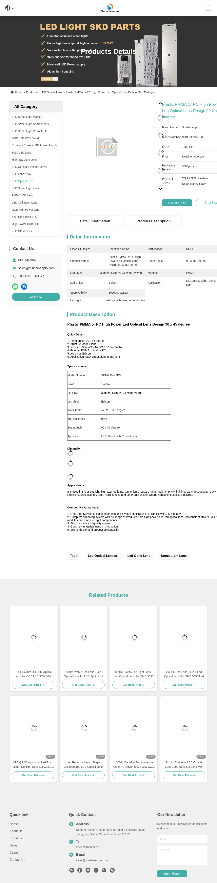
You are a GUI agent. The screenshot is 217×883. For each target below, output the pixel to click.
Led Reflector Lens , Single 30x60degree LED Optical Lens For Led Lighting (83, 765)
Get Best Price (177, 202)
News (13, 845)
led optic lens (139, 555)
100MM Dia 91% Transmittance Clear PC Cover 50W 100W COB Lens (133, 765)
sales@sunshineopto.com (36, 268)
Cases (14, 852)
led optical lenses (102, 555)
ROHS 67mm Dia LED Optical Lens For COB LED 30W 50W (33, 674)
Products (31, 92)
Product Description (154, 221)
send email (172, 873)
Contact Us (17, 859)
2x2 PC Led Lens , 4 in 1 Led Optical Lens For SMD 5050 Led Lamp (184, 674)
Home (18, 92)
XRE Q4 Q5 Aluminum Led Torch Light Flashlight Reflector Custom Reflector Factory (33, 765)
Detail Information (95, 221)
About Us (16, 831)
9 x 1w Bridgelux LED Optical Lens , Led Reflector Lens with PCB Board (184, 765)
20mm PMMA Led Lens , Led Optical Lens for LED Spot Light (83, 674)
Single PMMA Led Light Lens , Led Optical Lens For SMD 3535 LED (133, 674)
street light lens (174, 555)
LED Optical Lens (51, 92)
